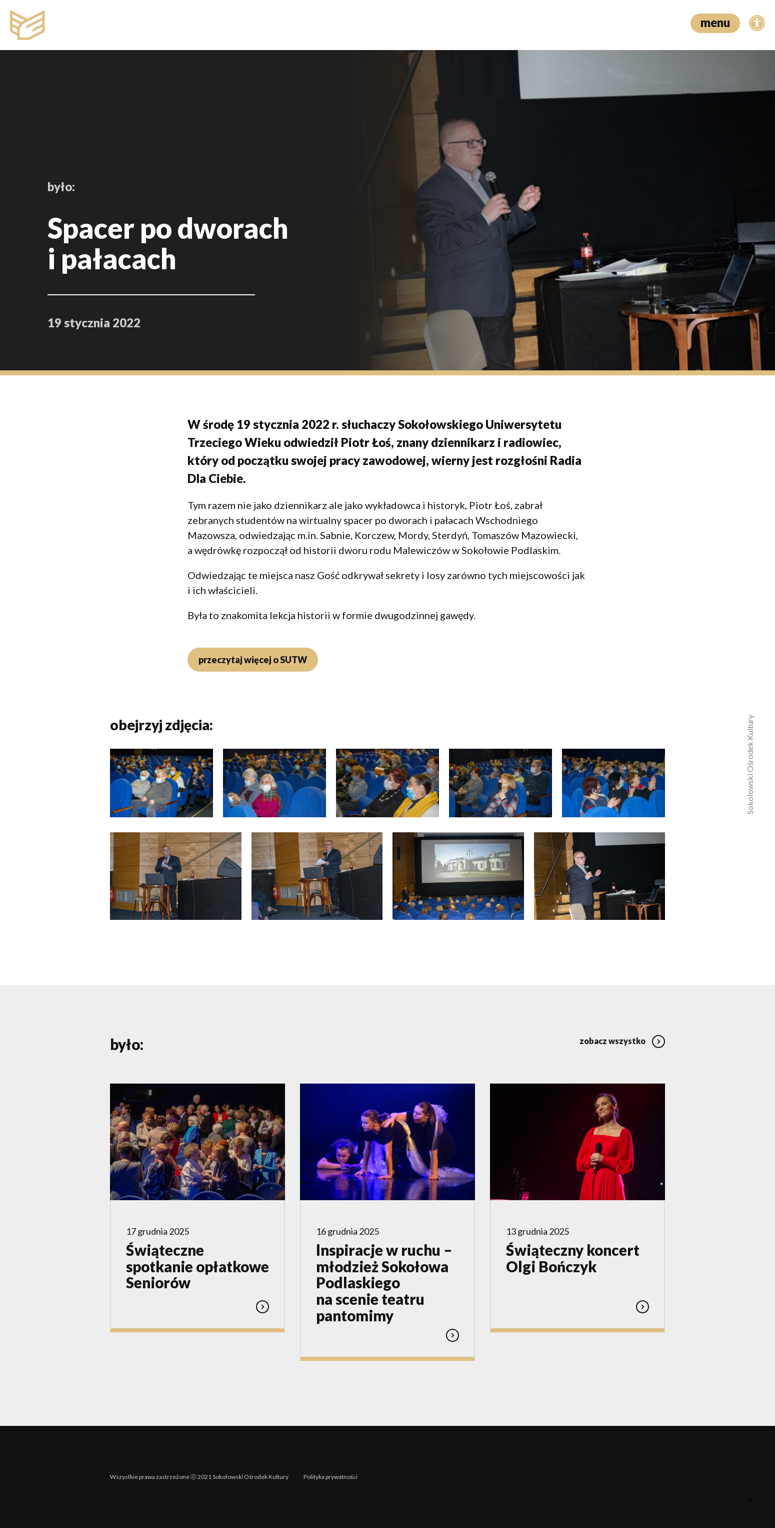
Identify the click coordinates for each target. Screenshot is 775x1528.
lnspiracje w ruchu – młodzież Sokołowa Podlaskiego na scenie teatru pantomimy (384, 1282)
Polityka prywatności (331, 1476)
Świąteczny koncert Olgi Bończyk (573, 1258)
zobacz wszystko (622, 1041)
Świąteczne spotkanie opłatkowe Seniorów (197, 1266)
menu (715, 22)
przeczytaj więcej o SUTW (252, 659)
